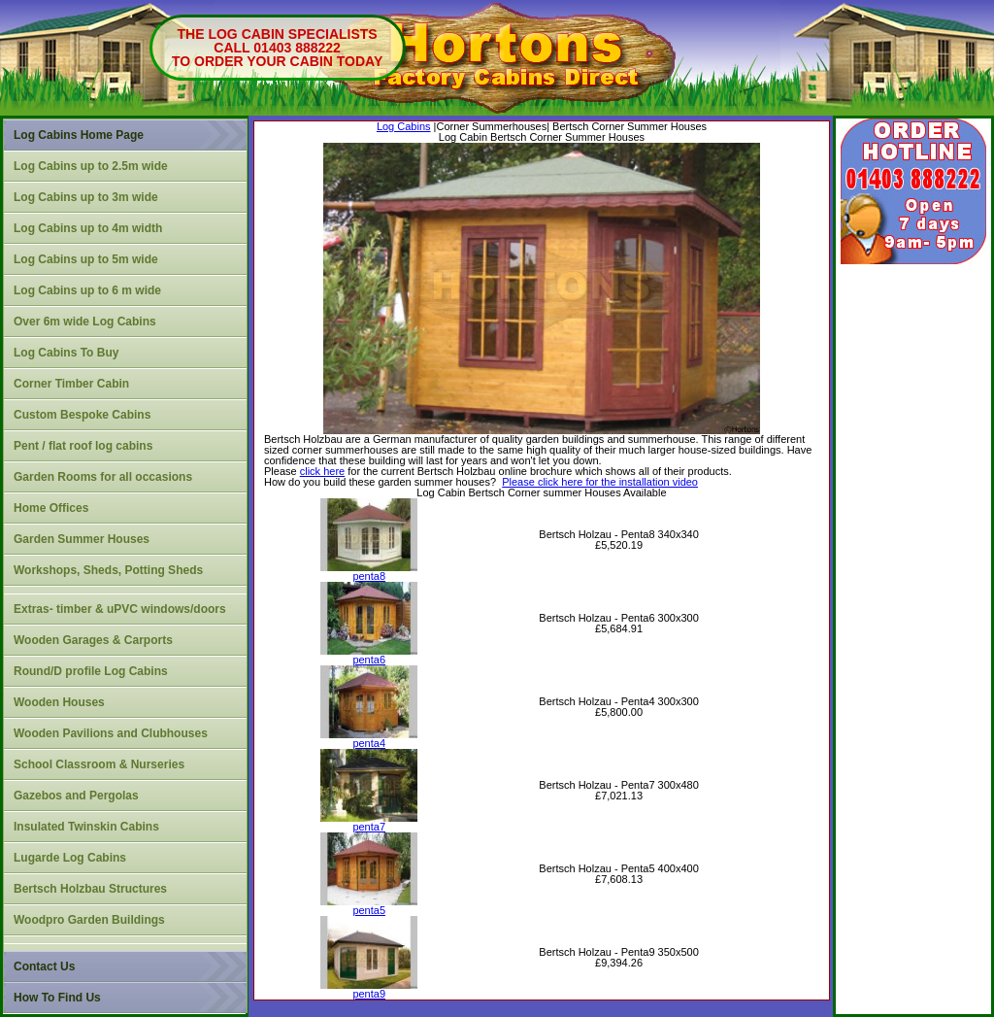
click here (322, 471)
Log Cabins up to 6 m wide (87, 290)
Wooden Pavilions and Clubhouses (111, 733)
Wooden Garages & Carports (93, 640)
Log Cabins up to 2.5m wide (91, 166)
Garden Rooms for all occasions (103, 477)
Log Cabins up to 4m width (88, 228)
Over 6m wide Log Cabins (85, 321)
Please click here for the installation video (600, 482)
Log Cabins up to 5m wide (86, 259)
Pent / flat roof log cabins (83, 446)
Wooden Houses (59, 702)
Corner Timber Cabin (71, 383)
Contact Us (44, 966)
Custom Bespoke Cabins (82, 415)
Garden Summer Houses (81, 539)
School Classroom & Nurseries (99, 764)
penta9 (368, 989)
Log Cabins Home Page (79, 135)
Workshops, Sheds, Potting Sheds (108, 570)
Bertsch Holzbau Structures (90, 889)
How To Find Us (57, 997)
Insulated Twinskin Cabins (86, 826)
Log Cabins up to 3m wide (86, 197)
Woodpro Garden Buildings (89, 920)
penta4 (368, 739)
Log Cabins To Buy (66, 352)
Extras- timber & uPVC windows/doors (120, 609)
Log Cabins (404, 126)
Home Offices (51, 508)
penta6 (368, 655)
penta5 (368, 906)
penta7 (368, 822)
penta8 (368, 571)
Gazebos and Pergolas (76, 795)
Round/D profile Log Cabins (91, 671)
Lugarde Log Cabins (70, 857)
